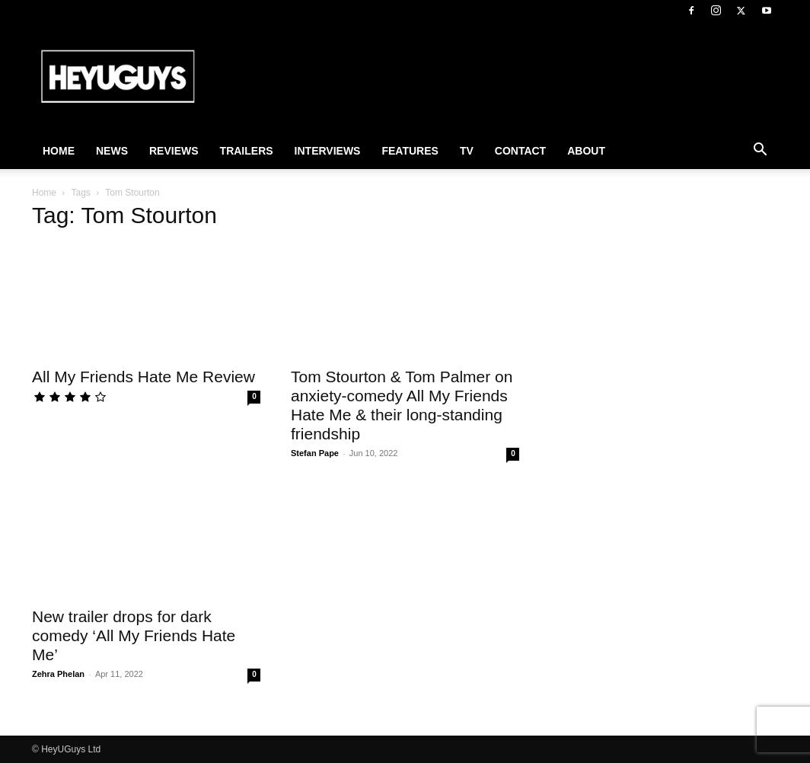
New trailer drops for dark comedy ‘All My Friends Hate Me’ (133, 635)
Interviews (328, 151)
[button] (759, 151)
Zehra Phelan (58, 673)
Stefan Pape (315, 453)
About (586, 151)
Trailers (246, 151)
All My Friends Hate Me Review (143, 376)
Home (59, 151)
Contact (520, 151)
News (112, 151)
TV (467, 151)
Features (409, 151)
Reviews (174, 151)
